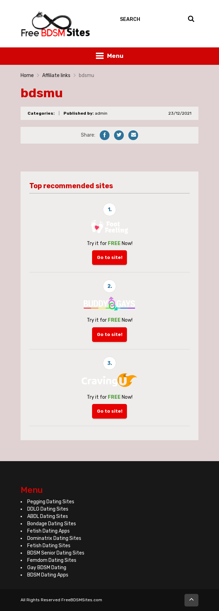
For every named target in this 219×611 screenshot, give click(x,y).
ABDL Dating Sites (47, 516)
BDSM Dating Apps (47, 575)
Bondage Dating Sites (51, 524)
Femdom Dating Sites (51, 560)
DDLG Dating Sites (47, 509)
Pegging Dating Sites (50, 502)
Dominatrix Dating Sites (54, 538)
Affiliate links (56, 75)
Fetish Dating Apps (48, 531)
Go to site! (109, 257)
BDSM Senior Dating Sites (55, 553)
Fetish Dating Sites (48, 546)
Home (27, 75)
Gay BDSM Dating (46, 568)
